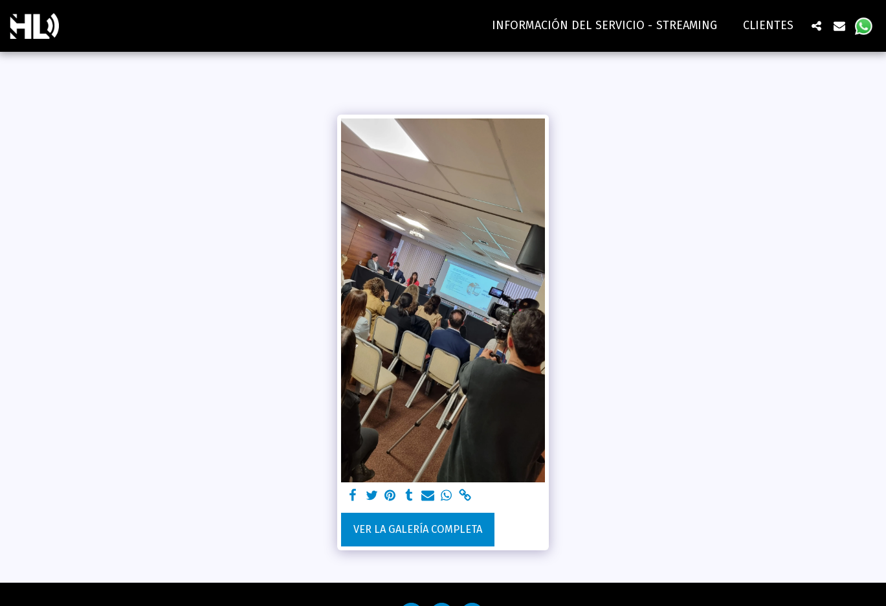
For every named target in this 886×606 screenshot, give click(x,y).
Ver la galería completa (417, 529)
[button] (816, 25)
